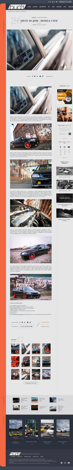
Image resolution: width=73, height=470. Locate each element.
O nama (49, 1)
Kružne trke (15, 438)
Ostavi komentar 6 (26, 326)
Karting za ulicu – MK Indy (42, 399)
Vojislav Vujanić (41, 24)
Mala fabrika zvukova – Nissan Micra (24, 407)
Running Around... (45, 326)
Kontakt (19, 456)
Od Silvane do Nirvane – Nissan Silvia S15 (24, 400)
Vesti (65, 7)
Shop (42, 456)
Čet (49, 7)
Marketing (27, 456)
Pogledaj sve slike (30, 383)
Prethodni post (45, 322)
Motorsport (43, 7)
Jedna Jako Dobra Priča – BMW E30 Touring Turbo (61, 408)
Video (53, 7)
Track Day (47, 437)
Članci (29, 7)
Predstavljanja (42, 17)
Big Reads (59, 7)
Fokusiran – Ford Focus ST (61, 399)
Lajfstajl (35, 7)
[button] (70, 1)
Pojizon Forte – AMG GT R (42, 407)
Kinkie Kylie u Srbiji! (31, 441)
